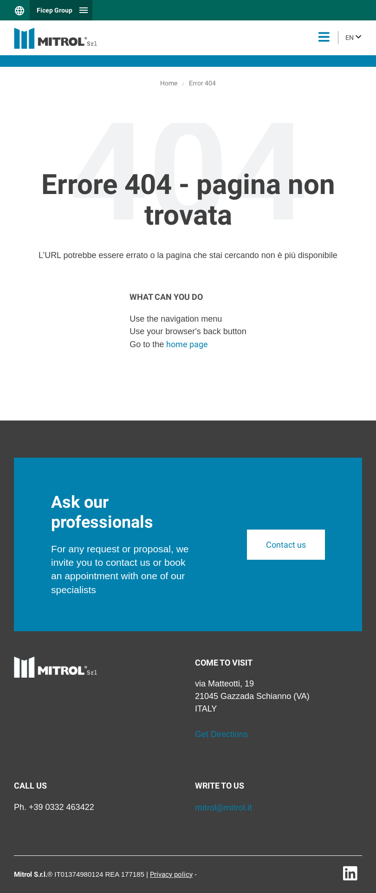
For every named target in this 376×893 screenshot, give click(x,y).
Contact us (286, 545)
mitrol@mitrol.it (223, 807)
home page (187, 344)
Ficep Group (54, 10)
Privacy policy (171, 874)
